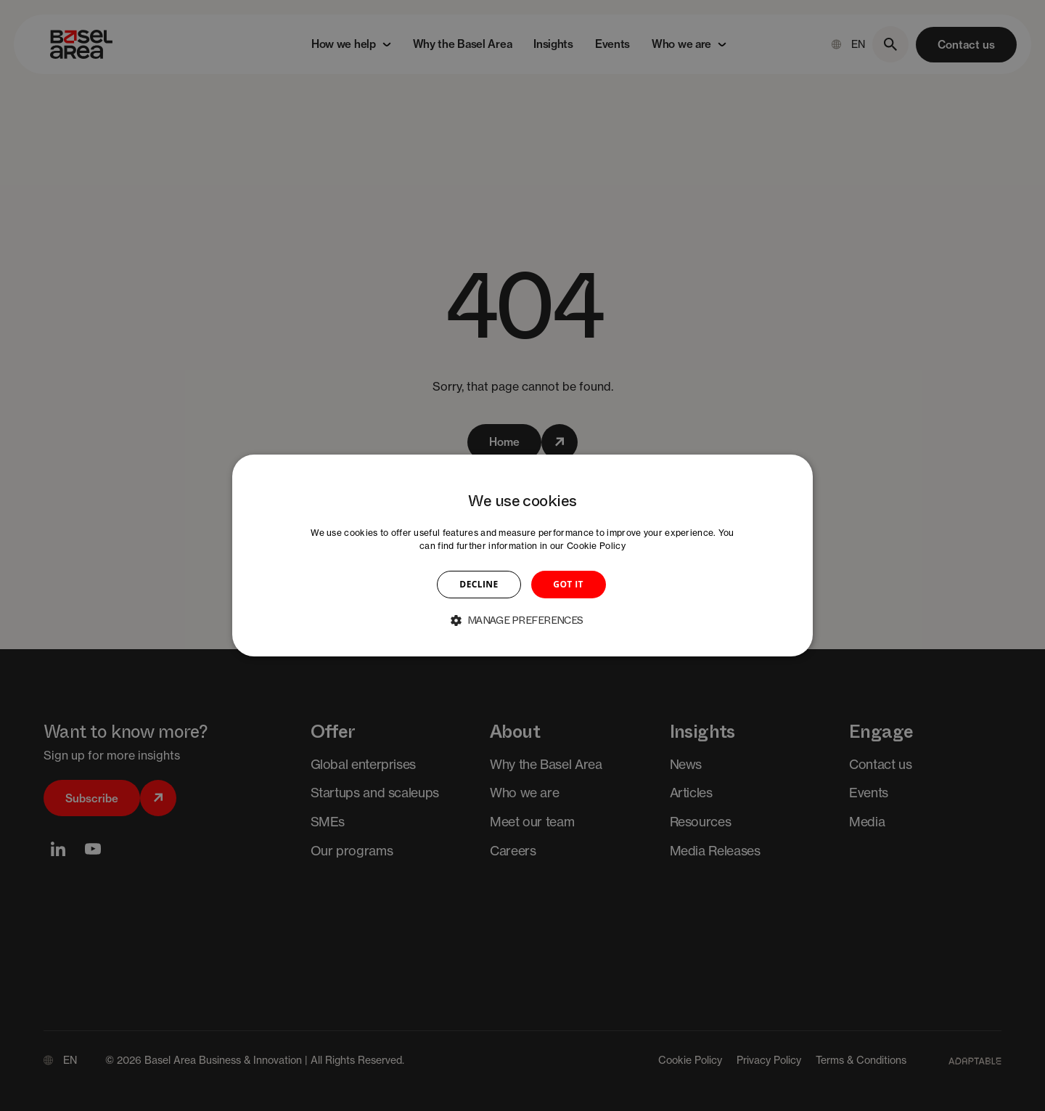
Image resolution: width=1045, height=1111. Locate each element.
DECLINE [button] (478, 584)
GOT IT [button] (568, 584)
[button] (522, 620)
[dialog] (522, 555)
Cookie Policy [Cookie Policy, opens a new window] (596, 545)
